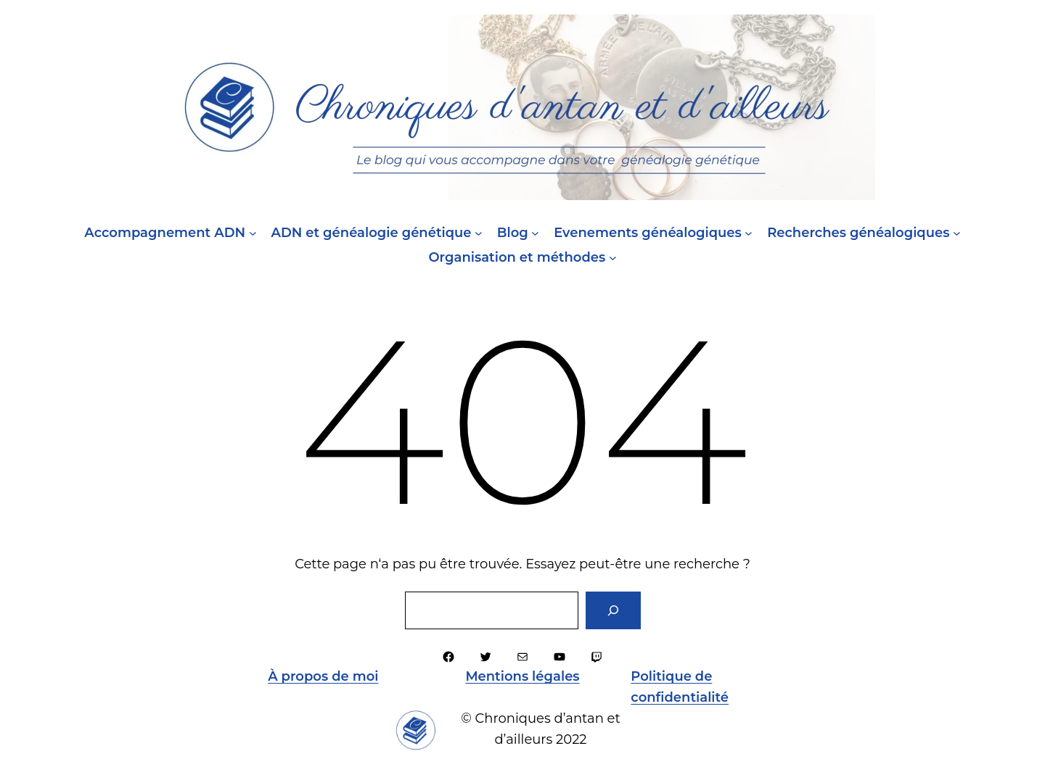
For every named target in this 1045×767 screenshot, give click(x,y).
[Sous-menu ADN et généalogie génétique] (479, 233)
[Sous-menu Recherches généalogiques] (957, 233)
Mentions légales (522, 676)
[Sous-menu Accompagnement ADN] (253, 233)
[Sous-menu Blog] (535, 233)
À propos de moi (323, 676)
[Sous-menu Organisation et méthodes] (613, 258)
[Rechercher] (613, 610)
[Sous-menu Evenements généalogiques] (749, 233)
